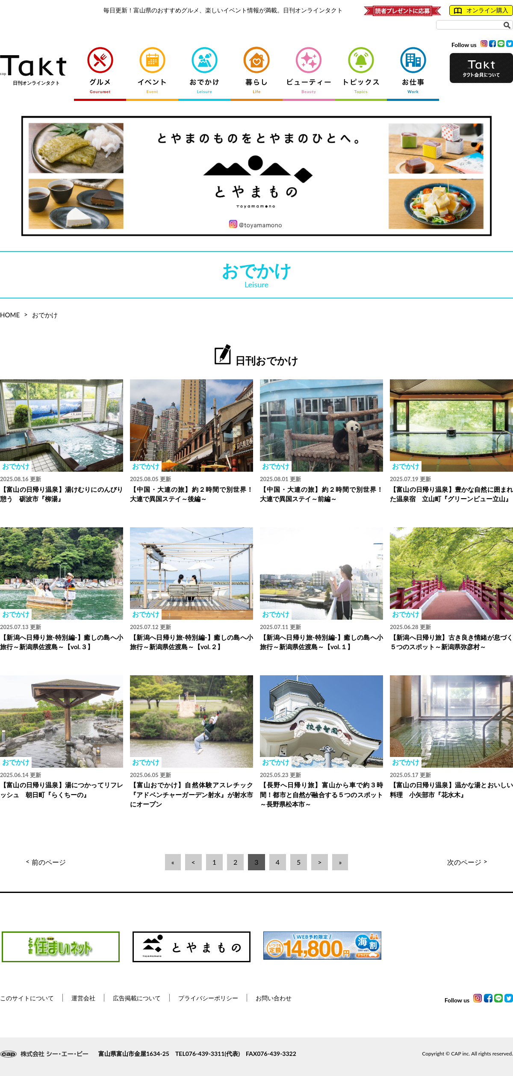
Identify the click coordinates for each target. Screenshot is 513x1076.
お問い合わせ (274, 998)
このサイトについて (27, 998)
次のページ (467, 862)
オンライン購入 (481, 10)
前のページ (46, 862)
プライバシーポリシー (208, 998)
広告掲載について (137, 998)
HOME (10, 315)
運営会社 (83, 998)
